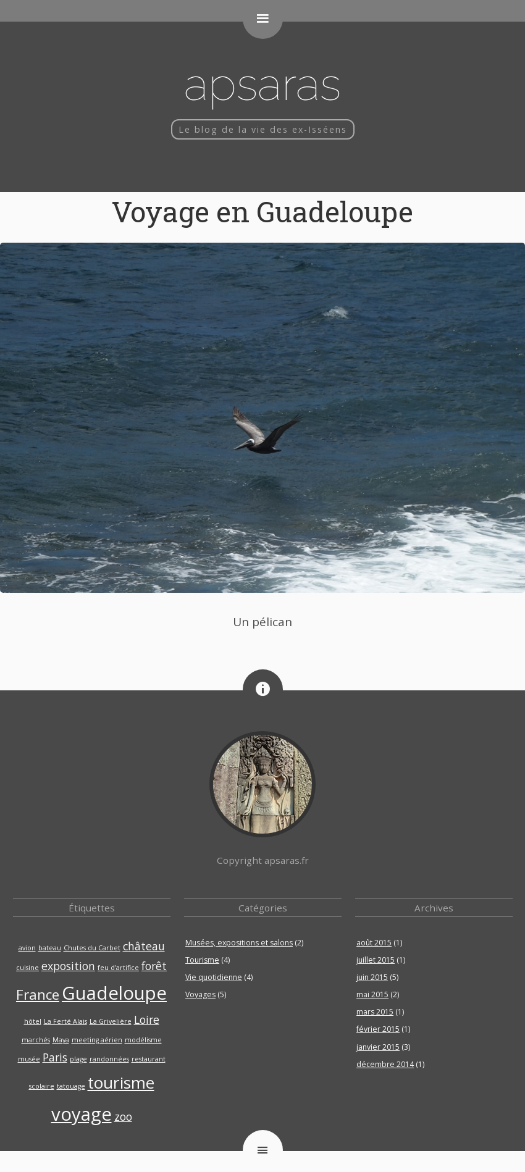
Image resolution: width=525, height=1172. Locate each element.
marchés (36, 1040)
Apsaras (262, 84)
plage (78, 1059)
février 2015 (378, 1029)
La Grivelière (111, 1021)
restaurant (149, 1059)
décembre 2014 (385, 1064)
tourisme (121, 1082)
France (37, 994)
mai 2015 (372, 994)
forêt (154, 965)
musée (29, 1059)
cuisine (27, 967)
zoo (123, 1116)
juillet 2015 (375, 960)
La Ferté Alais (65, 1021)
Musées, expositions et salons (239, 942)
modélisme (143, 1040)
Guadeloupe (114, 993)
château (144, 946)
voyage (81, 1114)
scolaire (41, 1086)
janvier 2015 (378, 1047)
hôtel (32, 1021)
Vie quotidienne (213, 977)
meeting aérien (97, 1040)
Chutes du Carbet (92, 948)
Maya (60, 1040)
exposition (68, 965)
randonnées (109, 1059)
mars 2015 (374, 1012)
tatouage (71, 1086)
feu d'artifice (118, 967)
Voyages (200, 994)
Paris (55, 1057)
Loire (146, 1019)
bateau (49, 948)
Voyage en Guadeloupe (262, 211)
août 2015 (374, 942)
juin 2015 (372, 977)
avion (27, 948)
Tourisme (202, 960)
